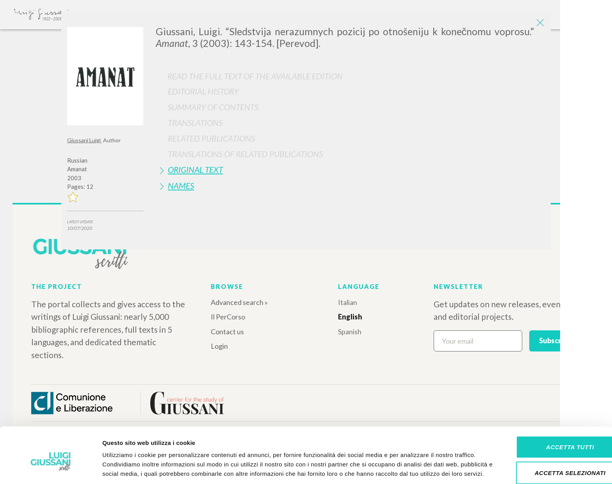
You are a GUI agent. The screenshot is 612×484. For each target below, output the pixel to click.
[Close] (539, 23)
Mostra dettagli (411, 468)
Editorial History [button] (203, 91)
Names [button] (181, 185)
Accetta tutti (547, 407)
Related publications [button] (211, 138)
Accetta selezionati (546, 433)
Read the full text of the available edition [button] (255, 76)
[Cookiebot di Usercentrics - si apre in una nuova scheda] (50, 469)
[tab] (350, 91)
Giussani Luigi (84, 140)
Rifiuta (547, 458)
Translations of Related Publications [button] (245, 153)
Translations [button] (195, 122)
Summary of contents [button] (213, 106)
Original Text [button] (195, 169)
